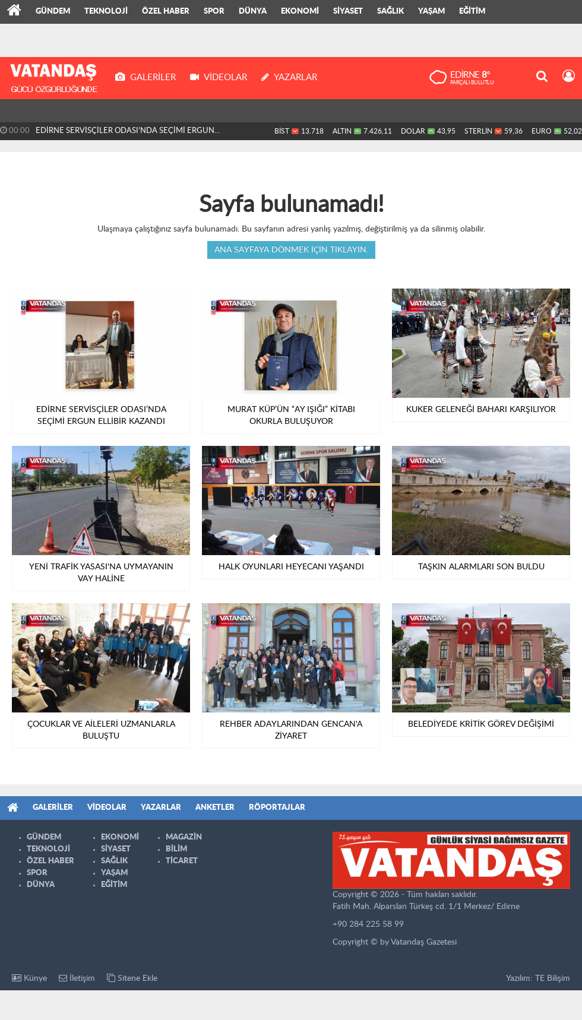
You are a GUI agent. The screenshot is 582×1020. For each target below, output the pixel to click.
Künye (29, 978)
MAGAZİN (184, 837)
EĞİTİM (472, 11)
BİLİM (176, 849)
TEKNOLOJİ (106, 11)
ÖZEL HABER (165, 11)
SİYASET (348, 11)
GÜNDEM (53, 11)
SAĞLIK (390, 11)
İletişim (77, 978)
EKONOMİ (300, 11)
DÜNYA (253, 11)
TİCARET (182, 861)
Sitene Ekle (132, 978)
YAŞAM (431, 11)
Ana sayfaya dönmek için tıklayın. (291, 250)
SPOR (214, 11)
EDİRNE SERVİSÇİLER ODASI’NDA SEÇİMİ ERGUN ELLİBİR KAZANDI (125, 133)
